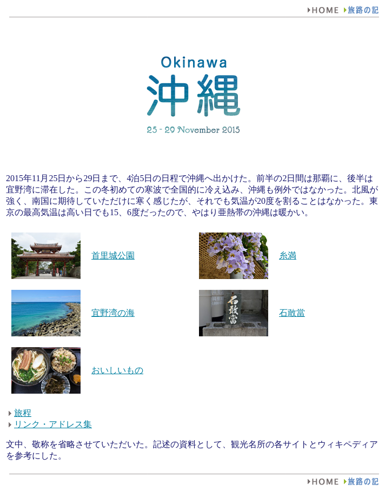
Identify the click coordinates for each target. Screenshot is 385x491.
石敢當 (292, 312)
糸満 (287, 255)
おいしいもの (117, 370)
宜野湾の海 (113, 312)
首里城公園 (113, 255)
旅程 (22, 412)
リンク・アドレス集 (53, 424)
